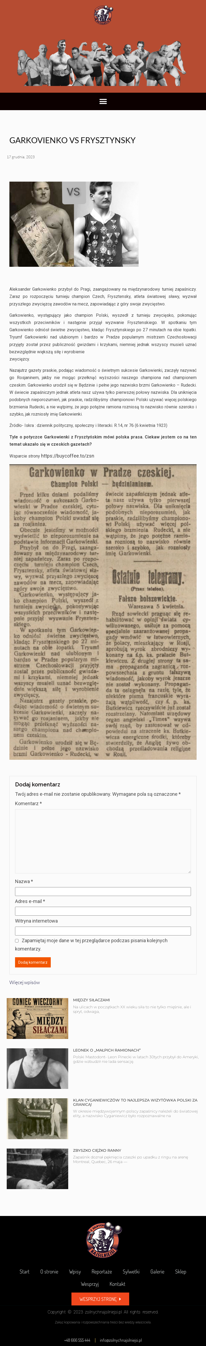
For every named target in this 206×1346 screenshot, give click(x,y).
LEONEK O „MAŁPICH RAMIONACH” (107, 1050)
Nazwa (24, 881)
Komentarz (28, 803)
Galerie (157, 1271)
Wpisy (75, 1271)
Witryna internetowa (36, 921)
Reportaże (102, 1271)
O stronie (49, 1271)
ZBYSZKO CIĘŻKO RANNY (97, 1150)
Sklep (180, 1271)
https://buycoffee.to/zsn (67, 456)
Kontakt (117, 1283)
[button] (103, 101)
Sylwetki (131, 1271)
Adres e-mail (30, 901)
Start (25, 1271)
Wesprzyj (90, 1283)
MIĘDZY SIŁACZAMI (91, 1000)
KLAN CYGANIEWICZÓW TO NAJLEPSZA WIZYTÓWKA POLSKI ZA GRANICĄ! (135, 1102)
